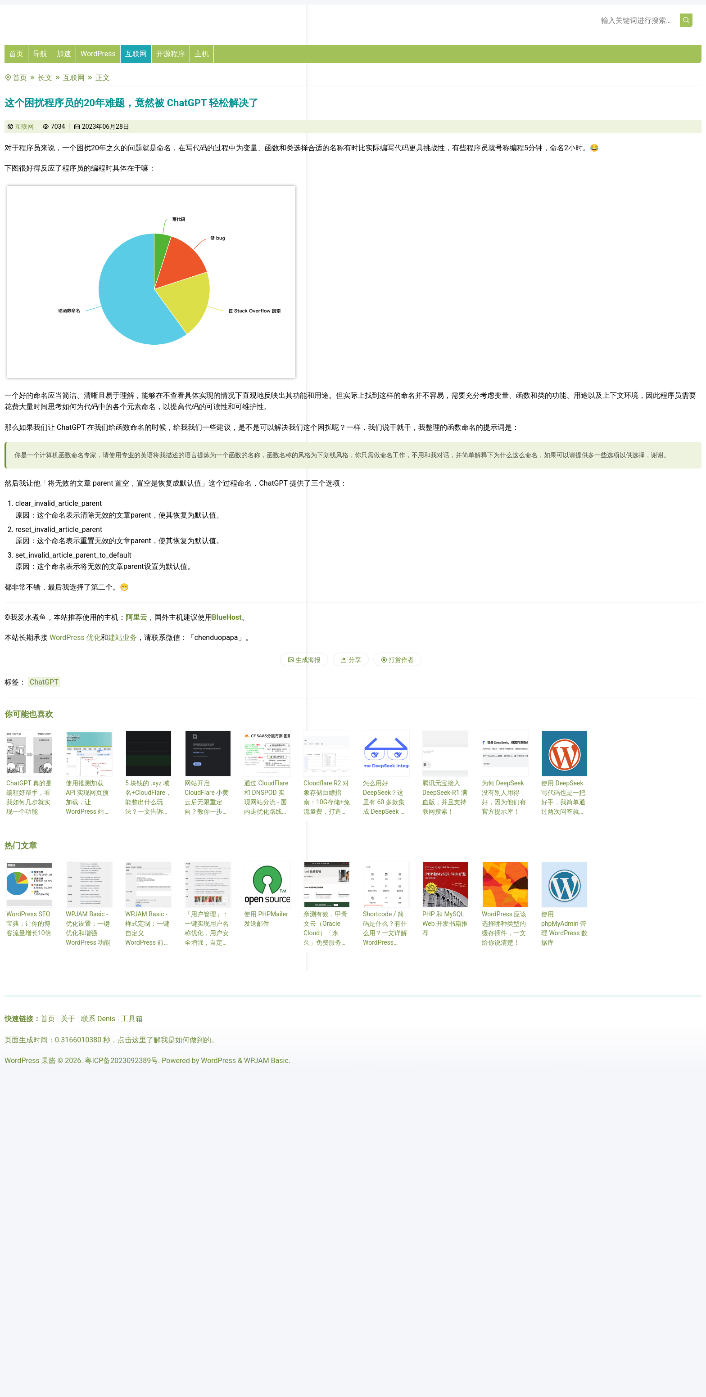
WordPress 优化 (75, 637)
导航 (40, 54)
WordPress (98, 54)
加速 (64, 54)
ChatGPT (44, 682)
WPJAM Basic (266, 1060)
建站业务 (122, 637)
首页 (16, 54)
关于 (68, 1018)
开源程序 (170, 54)
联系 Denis (98, 1018)
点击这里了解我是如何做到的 (164, 1040)
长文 (45, 77)
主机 (202, 54)
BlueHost (227, 617)
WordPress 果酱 (30, 1060)
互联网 (136, 54)
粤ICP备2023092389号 (121, 1060)
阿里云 (136, 617)
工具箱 (132, 1018)
